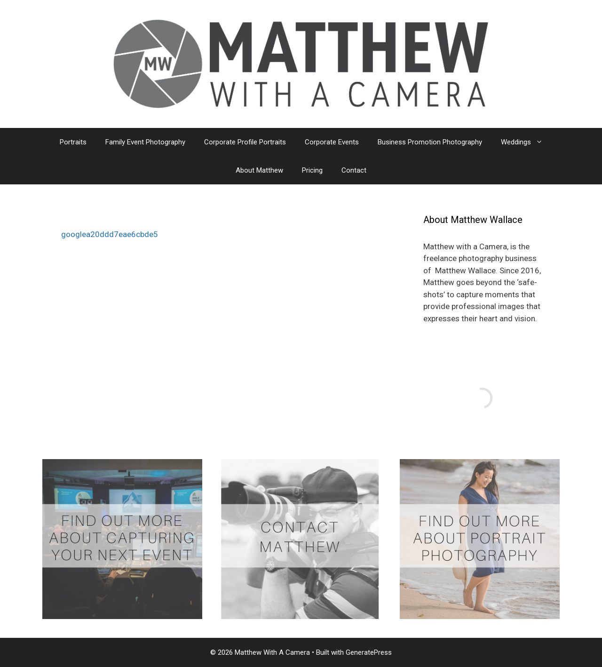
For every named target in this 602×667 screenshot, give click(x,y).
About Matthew (259, 170)
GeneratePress (369, 652)
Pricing (312, 170)
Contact (353, 170)
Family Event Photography (145, 142)
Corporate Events (332, 142)
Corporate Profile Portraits (245, 142)
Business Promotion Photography (430, 142)
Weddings (526, 142)
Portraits (73, 142)
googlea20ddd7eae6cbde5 (109, 234)
